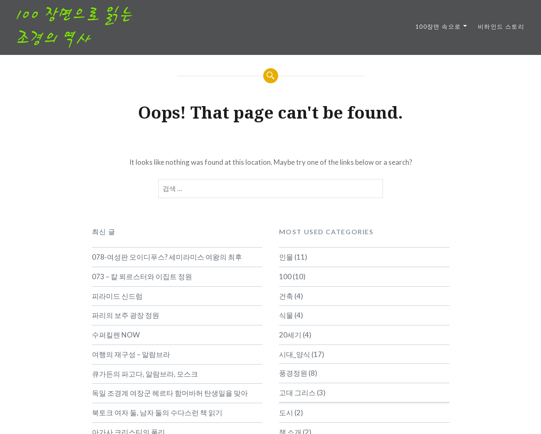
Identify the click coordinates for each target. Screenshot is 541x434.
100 (285, 276)
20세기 (290, 334)
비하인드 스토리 (501, 26)
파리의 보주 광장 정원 (125, 315)
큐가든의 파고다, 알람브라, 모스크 (145, 374)
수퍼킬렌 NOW (116, 334)
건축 (286, 296)
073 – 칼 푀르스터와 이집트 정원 (142, 276)
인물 (286, 257)
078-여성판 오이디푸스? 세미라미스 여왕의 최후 (167, 257)
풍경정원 (293, 373)
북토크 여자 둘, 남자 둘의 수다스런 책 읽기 (157, 412)
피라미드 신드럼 (117, 296)
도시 (286, 412)
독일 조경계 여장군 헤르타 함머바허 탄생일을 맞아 (170, 393)
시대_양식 (294, 354)
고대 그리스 (297, 392)
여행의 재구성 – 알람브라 (131, 354)
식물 (286, 315)
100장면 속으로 (438, 26)
